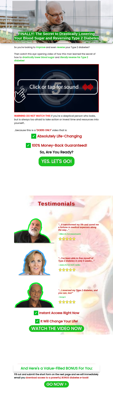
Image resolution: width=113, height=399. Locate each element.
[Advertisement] (56, 180)
